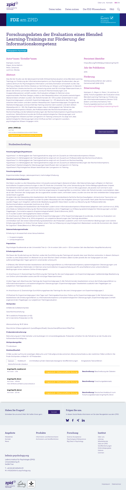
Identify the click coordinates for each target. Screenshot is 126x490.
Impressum (106, 484)
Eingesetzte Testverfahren (91, 361)
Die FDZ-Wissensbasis (94, 9)
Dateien (11, 361)
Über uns (101, 3)
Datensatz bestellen (106, 132)
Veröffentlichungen (105, 446)
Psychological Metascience (76, 439)
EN (118, 3)
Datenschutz (116, 484)
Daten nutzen (72, 9)
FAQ (112, 9)
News (7, 441)
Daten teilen (55, 9)
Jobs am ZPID (103, 444)
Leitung (100, 439)
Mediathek (9, 437)
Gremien (101, 453)
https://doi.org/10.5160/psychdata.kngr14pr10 (101, 63)
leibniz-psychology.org (17, 455)
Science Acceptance (74, 437)
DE (116, 3)
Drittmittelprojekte (104, 448)
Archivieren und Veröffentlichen (47, 439)
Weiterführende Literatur (18, 364)
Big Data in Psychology (75, 441)
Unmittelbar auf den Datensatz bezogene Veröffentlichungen (53, 361)
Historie (100, 450)
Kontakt (109, 3)
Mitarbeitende (103, 441)
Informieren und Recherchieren (47, 437)
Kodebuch (22, 361)
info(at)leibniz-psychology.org (19, 470)
